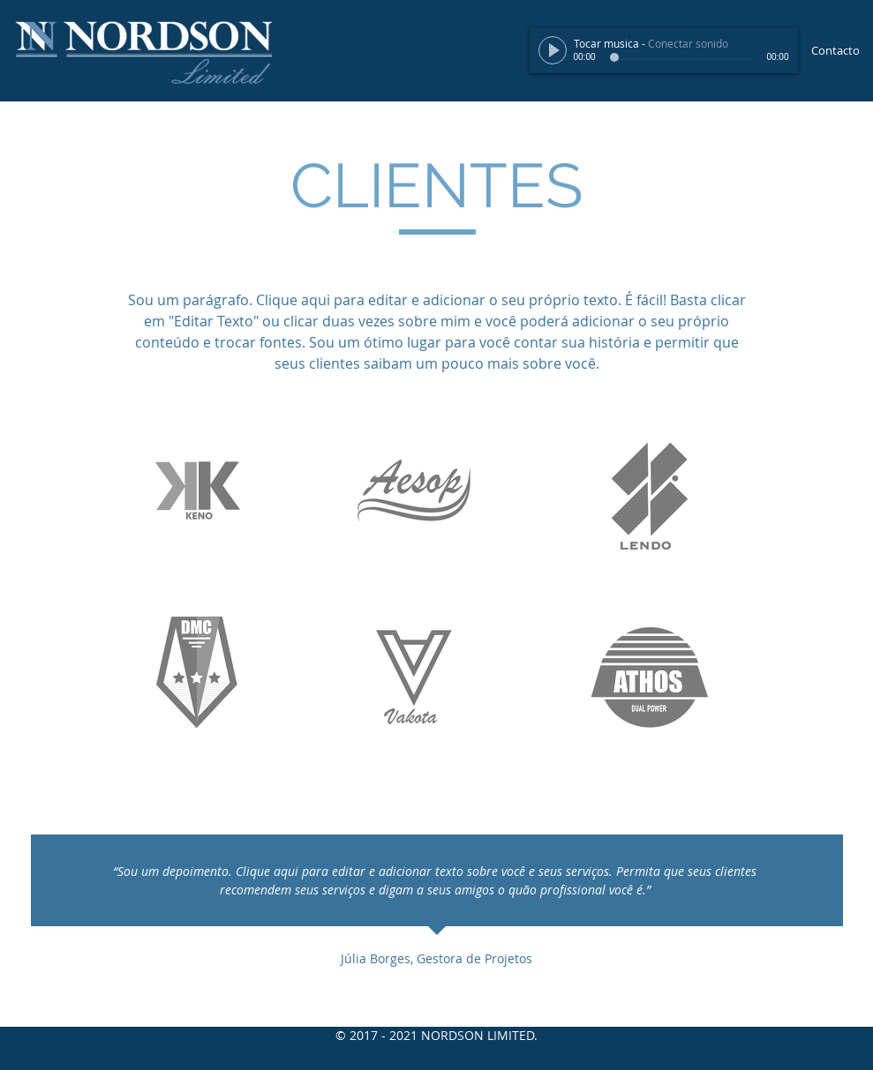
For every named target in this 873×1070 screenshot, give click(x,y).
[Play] (552, 50)
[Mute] (761, 43)
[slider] (780, 43)
